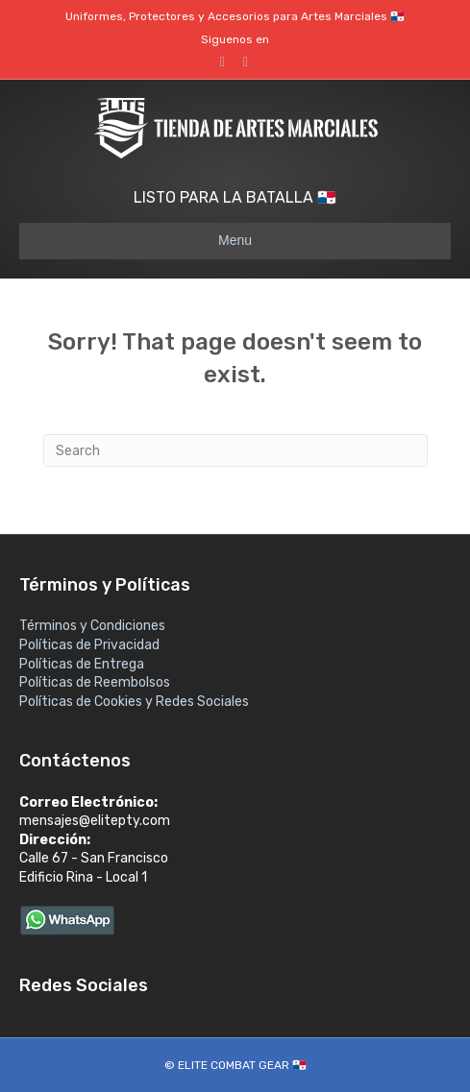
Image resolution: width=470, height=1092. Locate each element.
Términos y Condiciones (92, 626)
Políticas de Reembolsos (94, 682)
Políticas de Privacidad (89, 645)
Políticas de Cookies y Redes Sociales (134, 701)
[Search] (235, 450)
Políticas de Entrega (81, 664)
